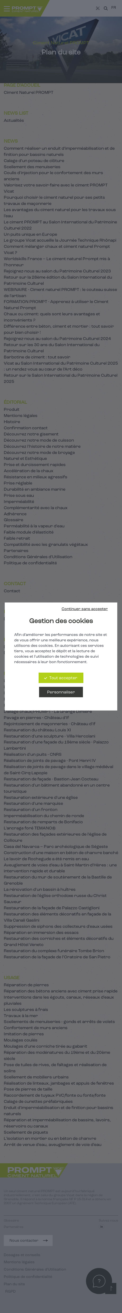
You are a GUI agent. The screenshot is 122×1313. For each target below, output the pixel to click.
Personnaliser (61, 692)
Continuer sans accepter (85, 609)
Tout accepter (63, 678)
